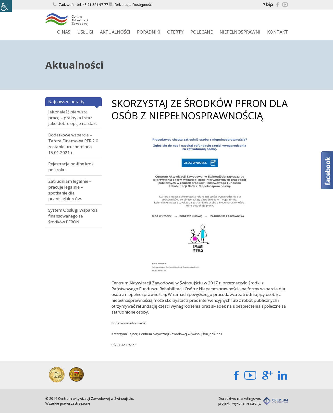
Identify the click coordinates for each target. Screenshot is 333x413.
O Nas (63, 32)
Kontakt (277, 32)
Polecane (201, 32)
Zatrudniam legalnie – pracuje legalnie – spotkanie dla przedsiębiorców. (69, 189)
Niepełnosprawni (240, 32)
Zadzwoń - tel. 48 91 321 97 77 (80, 4)
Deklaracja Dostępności (130, 4)
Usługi (85, 32)
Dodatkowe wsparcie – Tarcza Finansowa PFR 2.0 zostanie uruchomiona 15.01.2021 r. (73, 143)
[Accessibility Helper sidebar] (6, 6)
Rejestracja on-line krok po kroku (71, 166)
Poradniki (148, 32)
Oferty (175, 32)
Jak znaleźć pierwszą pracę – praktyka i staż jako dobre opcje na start (72, 117)
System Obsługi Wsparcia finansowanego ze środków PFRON (73, 216)
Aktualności (115, 32)
